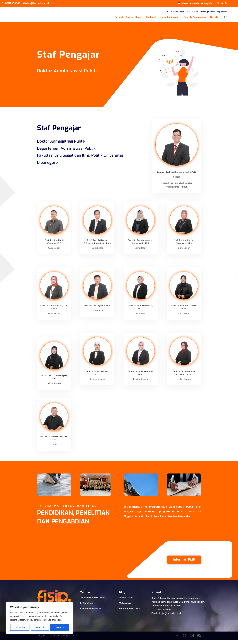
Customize (20, 627)
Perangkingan (177, 12)
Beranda (119, 17)
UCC (188, 12)
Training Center (207, 12)
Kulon (195, 12)
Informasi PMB (184, 560)
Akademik (151, 17)
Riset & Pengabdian (195, 17)
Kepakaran (222, 12)
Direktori (215, 17)
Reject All (39, 627)
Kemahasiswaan (170, 17)
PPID (167, 12)
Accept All (59, 627)
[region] (39, 618)
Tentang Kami (133, 17)
